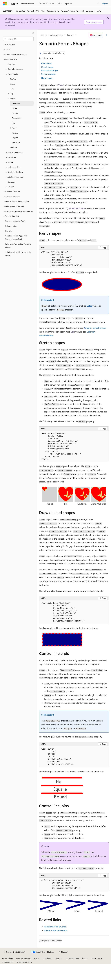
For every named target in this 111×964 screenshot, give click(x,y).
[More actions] (106, 35)
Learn (42, 35)
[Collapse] (33, 33)
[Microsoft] (5, 3)
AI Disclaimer (7, 958)
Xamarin (70, 35)
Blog (35, 958)
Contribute (47, 958)
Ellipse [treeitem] (14, 108)
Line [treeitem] (13, 123)
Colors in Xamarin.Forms (55, 930)
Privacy (58, 958)
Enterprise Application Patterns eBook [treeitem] (18, 246)
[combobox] (18, 39)
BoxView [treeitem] (13, 79)
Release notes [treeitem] (11, 226)
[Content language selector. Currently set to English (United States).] (14, 952)
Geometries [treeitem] (16, 118)
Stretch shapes (47, 67)
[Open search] (98, 3)
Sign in (105, 3)
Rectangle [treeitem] (16, 142)
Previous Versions (55, 35)
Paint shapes (46, 63)
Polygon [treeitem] (15, 133)
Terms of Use (97, 958)
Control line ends (48, 74)
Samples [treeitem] (8, 231)
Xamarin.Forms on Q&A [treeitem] (15, 221)
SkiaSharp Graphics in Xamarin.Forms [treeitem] (18, 254)
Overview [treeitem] (11, 64)
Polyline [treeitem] (15, 137)
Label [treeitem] (12, 88)
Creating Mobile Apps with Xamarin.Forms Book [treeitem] (16, 237)
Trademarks (7, 962)
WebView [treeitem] (13, 147)
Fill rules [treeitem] (15, 113)
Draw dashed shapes (49, 70)
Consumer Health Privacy (76, 958)
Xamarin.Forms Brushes (95, 327)
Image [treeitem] (12, 83)
